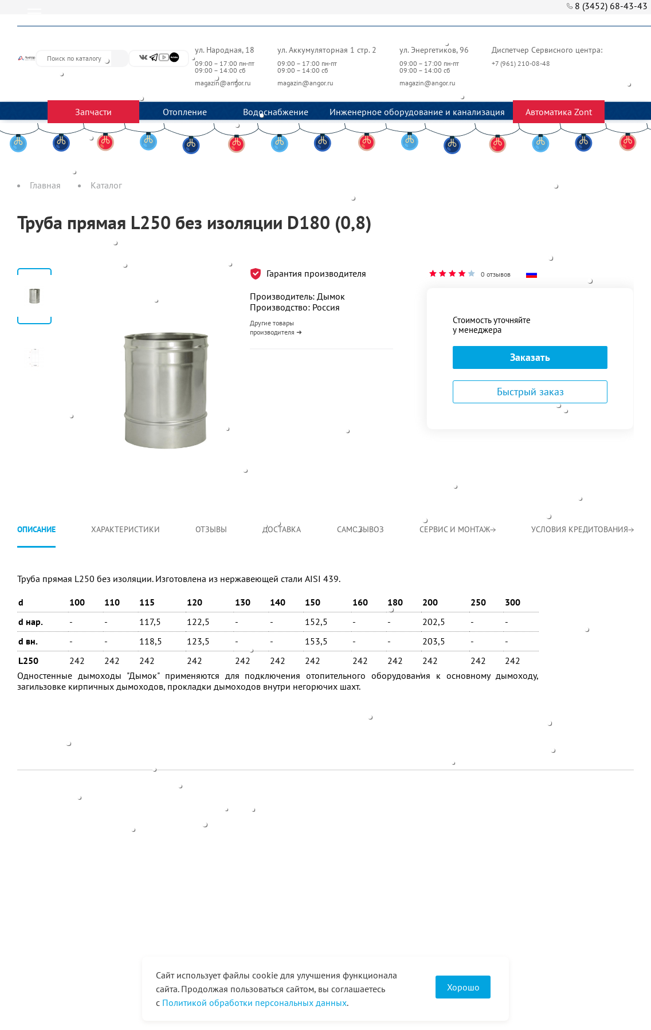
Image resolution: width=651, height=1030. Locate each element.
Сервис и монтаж (457, 529)
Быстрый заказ (530, 391)
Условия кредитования (582, 529)
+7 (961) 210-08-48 (522, 63)
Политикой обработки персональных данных (254, 1002)
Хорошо (463, 987)
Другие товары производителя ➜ (276, 327)
